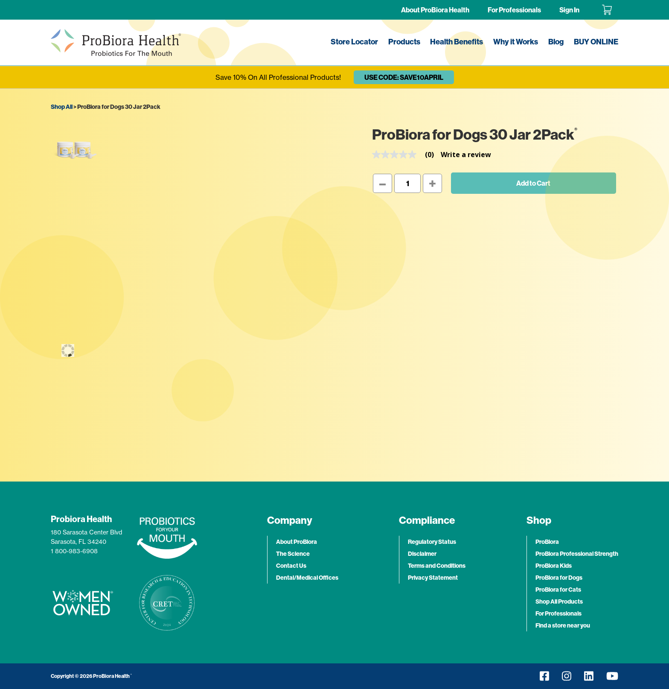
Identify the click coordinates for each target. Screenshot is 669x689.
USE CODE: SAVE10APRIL (403, 77)
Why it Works (515, 42)
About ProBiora (296, 542)
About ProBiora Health (435, 10)
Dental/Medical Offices (307, 577)
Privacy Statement (433, 577)
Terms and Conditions (436, 565)
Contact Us (291, 565)
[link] (406, 154)
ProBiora (547, 542)
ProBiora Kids (553, 565)
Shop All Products (559, 601)
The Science (293, 554)
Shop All (62, 107)
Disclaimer (422, 554)
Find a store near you (562, 625)
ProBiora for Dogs (558, 577)
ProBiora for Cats (558, 589)
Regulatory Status (432, 542)
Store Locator (354, 42)
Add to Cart (533, 183)
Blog (556, 42)
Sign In (569, 10)
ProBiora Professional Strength (576, 554)
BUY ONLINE (596, 42)
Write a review (466, 154)
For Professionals (514, 10)
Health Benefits (456, 42)
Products (404, 42)
